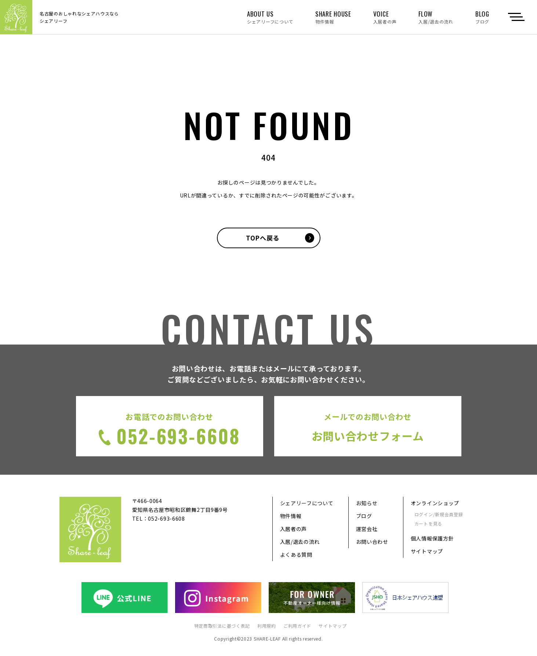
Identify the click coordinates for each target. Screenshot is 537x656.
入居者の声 (293, 529)
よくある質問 (296, 555)
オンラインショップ (435, 503)
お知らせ (367, 503)
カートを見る (428, 524)
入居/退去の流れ (300, 542)
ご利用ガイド (297, 626)
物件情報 (291, 516)
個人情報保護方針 (432, 538)
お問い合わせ (372, 542)
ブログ (364, 516)
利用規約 (266, 626)
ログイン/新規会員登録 (438, 514)
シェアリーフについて (307, 503)
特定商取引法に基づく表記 (222, 626)
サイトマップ (427, 551)
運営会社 (367, 529)
